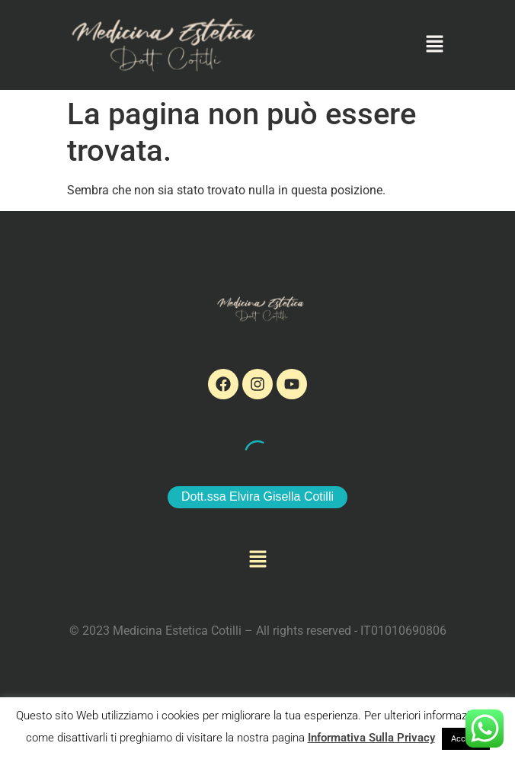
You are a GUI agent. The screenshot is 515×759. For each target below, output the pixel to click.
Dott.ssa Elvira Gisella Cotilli (257, 496)
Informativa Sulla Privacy (371, 738)
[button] (434, 45)
